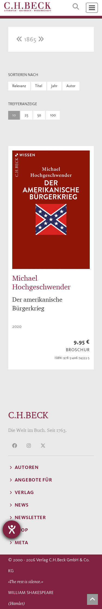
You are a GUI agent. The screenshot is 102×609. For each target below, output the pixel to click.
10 (14, 115)
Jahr (54, 86)
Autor (70, 86)
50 (39, 115)
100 (53, 115)
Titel (38, 86)
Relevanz (19, 86)
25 (26, 115)
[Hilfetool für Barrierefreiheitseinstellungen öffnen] (12, 529)
